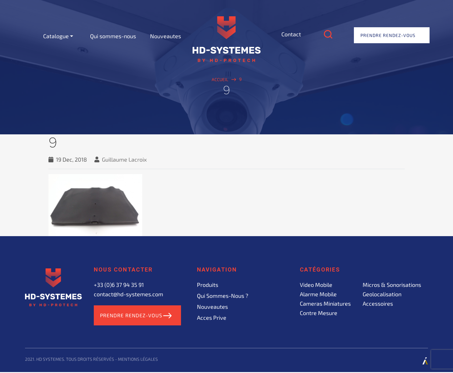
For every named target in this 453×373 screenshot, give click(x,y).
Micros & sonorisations (392, 284)
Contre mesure (318, 312)
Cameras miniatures (325, 303)
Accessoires (378, 303)
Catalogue (56, 36)
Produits (207, 284)
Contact (291, 34)
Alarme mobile (318, 294)
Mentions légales (138, 360)
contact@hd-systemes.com (128, 294)
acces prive (211, 317)
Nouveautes (165, 36)
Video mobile (316, 284)
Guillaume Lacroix (124, 159)
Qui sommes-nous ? (222, 295)
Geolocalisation (382, 294)
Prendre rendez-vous (387, 35)
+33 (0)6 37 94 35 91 (119, 284)
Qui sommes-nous (113, 36)
